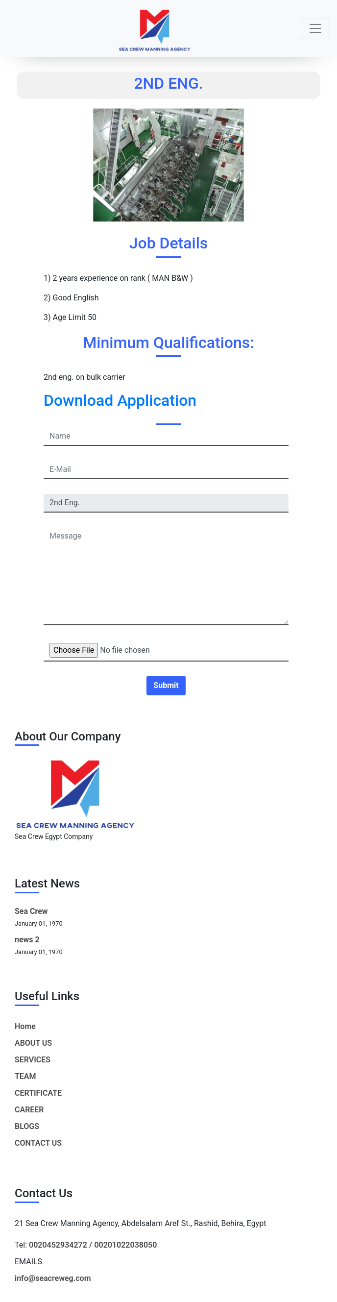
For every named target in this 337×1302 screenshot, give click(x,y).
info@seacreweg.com (53, 1278)
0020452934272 (58, 1245)
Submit (165, 685)
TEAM (25, 1076)
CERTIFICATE (38, 1093)
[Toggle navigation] (315, 28)
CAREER (29, 1109)
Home (25, 1026)
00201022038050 (125, 1245)
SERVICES (32, 1059)
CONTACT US (38, 1143)
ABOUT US (33, 1043)
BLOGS (27, 1126)
